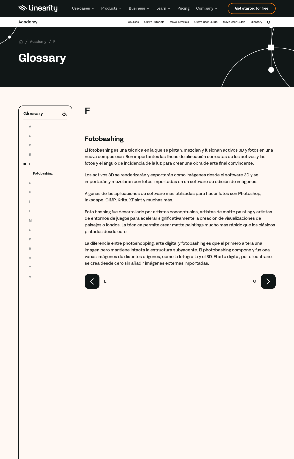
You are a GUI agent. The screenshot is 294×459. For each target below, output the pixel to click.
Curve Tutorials (154, 22)
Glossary (256, 22)
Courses (133, 22)
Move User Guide (234, 22)
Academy (27, 22)
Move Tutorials (179, 22)
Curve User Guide (206, 22)
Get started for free (251, 8)
